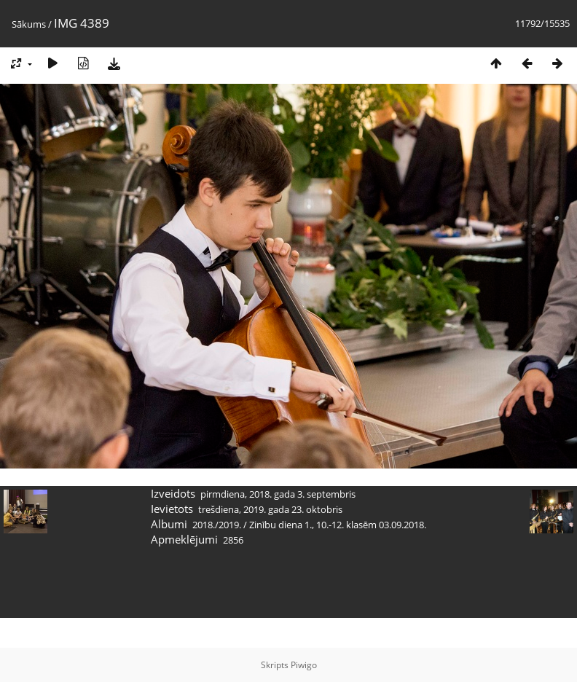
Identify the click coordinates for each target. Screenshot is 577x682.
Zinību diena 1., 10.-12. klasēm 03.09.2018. (337, 524)
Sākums (29, 24)
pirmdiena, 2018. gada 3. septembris (278, 494)
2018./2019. (216, 524)
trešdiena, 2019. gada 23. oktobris (270, 509)
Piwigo (304, 665)
